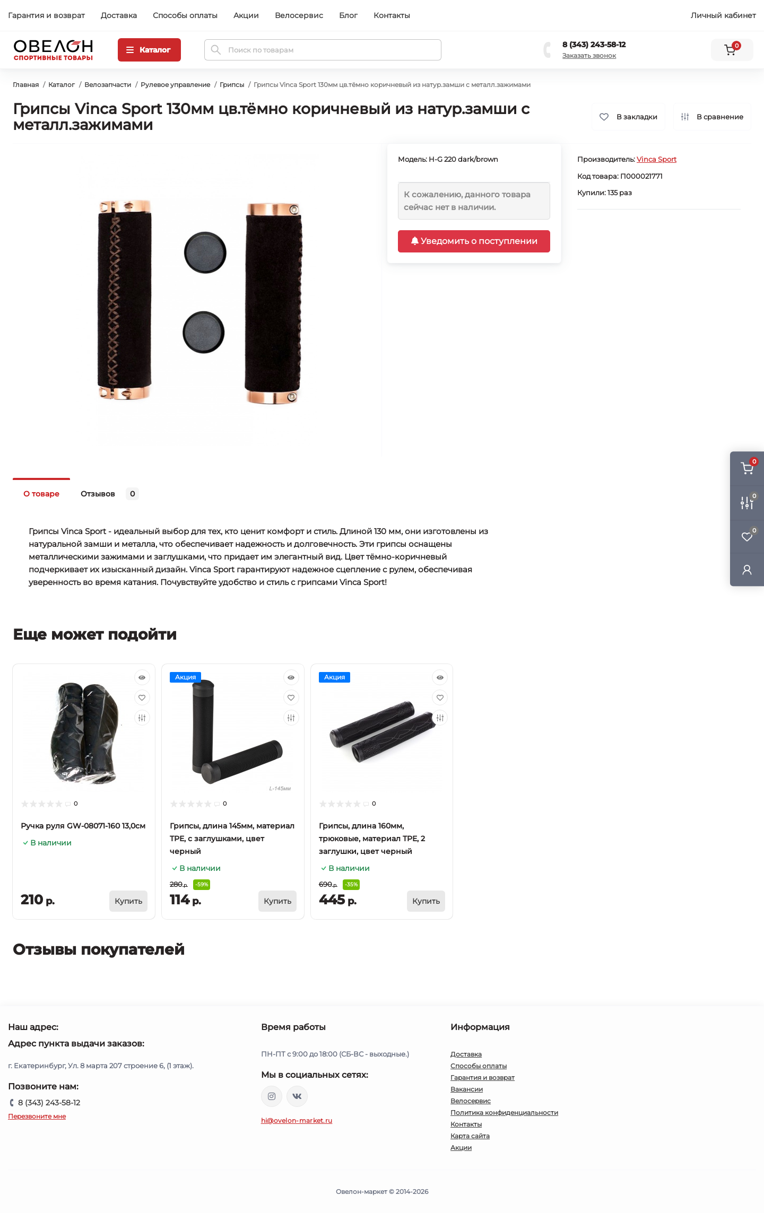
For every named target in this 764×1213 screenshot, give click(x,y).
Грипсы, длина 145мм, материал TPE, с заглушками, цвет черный (232, 838)
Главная (26, 85)
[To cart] (128, 901)
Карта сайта (470, 1136)
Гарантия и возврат (46, 15)
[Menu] (149, 50)
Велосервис (299, 15)
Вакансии (466, 1089)
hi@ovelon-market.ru (297, 1120)
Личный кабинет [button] (723, 15)
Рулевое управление (175, 85)
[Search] (216, 49)
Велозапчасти (107, 85)
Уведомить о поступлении (474, 241)
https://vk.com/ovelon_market (297, 1096)
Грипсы (232, 85)
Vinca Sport (656, 159)
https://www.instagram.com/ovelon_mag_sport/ (271, 1096)
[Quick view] (142, 677)
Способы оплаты (185, 15)
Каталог (61, 85)
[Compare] (142, 718)
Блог (348, 15)
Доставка (119, 15)
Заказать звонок (589, 55)
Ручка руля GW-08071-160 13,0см (83, 826)
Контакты (392, 15)
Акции (246, 15)
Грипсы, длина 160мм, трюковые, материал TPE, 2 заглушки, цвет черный (372, 838)
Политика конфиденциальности (504, 1112)
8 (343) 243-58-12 (594, 44)
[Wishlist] (142, 697)
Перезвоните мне (37, 1116)
